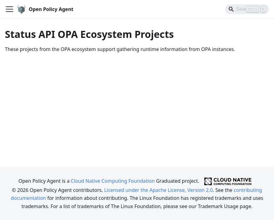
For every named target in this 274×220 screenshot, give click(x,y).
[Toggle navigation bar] (9, 9)
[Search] (247, 9)
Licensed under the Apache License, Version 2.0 (158, 190)
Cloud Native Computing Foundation (113, 181)
